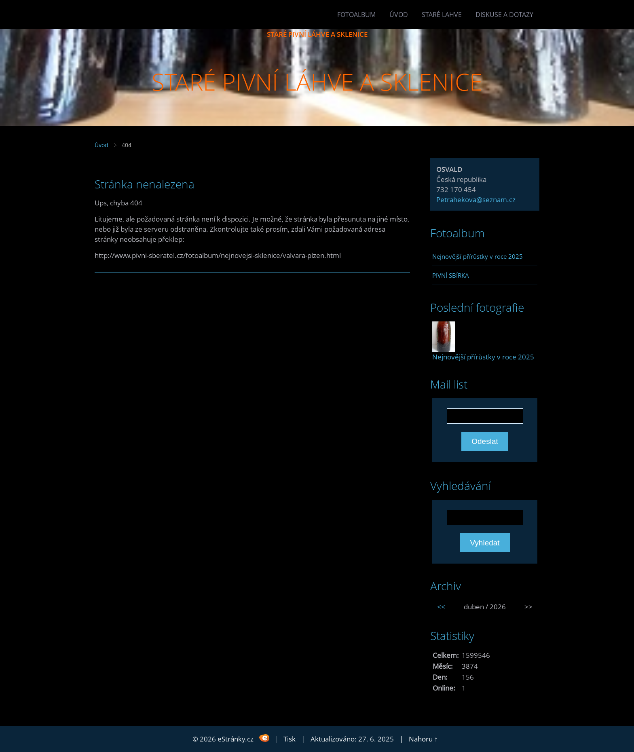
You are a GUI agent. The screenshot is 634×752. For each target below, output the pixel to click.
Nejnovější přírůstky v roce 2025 (477, 256)
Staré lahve (442, 14)
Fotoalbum (356, 14)
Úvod (398, 14)
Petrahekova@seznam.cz (476, 199)
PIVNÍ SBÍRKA (450, 275)
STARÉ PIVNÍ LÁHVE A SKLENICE (317, 34)
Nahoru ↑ (423, 739)
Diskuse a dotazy (504, 14)
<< (441, 606)
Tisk (289, 739)
